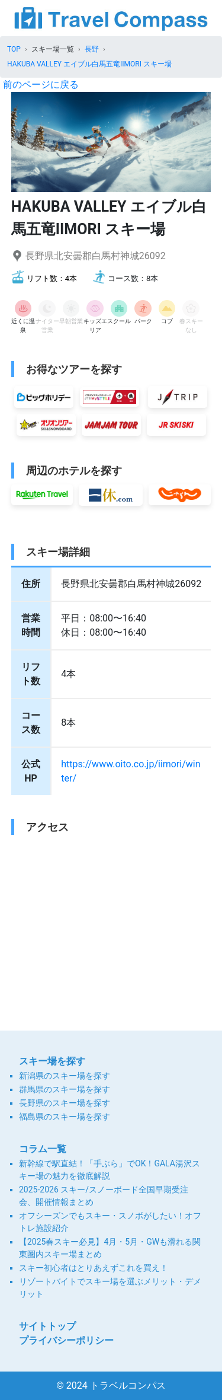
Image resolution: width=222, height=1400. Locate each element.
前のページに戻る (41, 84)
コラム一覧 (42, 1149)
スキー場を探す (52, 1061)
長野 (92, 49)
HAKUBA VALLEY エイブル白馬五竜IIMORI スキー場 (89, 64)
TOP (14, 49)
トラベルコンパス (128, 1385)
